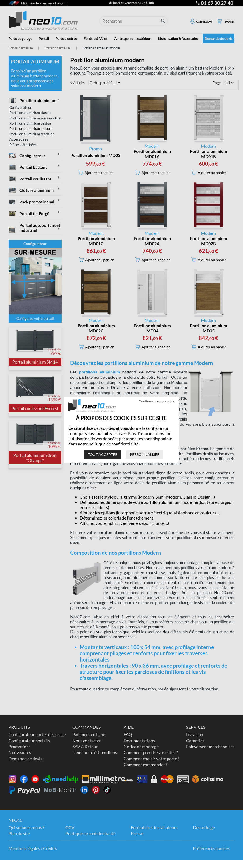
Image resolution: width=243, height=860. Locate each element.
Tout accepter (102, 454)
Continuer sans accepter (157, 401)
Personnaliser (144, 454)
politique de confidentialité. (114, 443)
